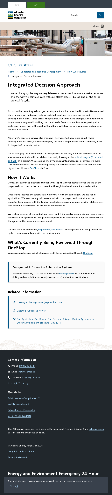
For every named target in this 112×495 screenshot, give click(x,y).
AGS (38, 6)
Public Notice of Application (24, 398)
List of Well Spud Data (19, 415)
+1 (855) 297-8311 (31, 377)
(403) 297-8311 (27, 365)
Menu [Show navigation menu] (96, 26)
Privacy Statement (17, 457)
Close (13, 486)
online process (66, 273)
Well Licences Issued (18, 404)
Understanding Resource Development (41, 71)
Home (11, 71)
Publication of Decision (21, 409)
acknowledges (96, 428)
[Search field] (82, 15)
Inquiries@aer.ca (26, 371)
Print (28, 65)
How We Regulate (76, 71)
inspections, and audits (50, 229)
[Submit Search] (100, 15)
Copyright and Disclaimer (21, 451)
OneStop (34, 168)
